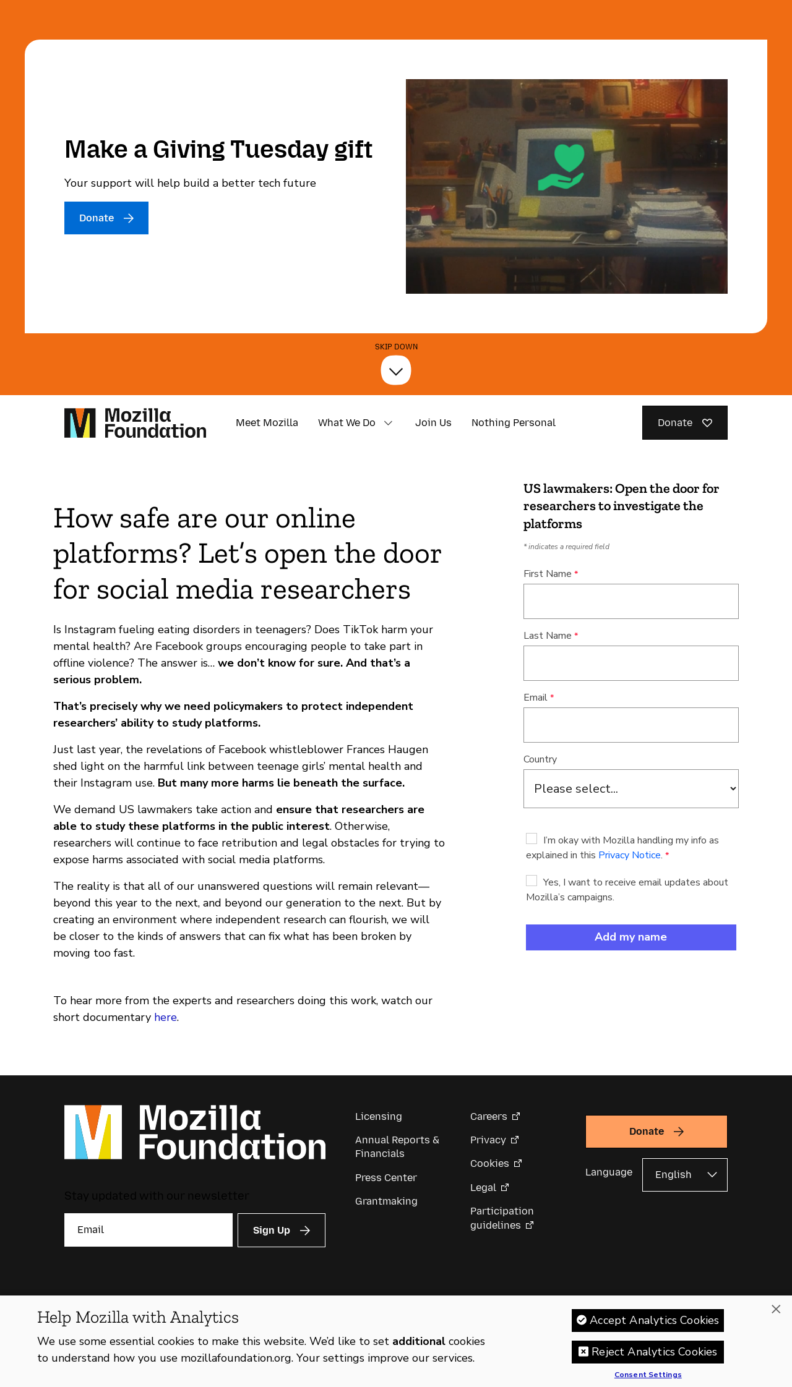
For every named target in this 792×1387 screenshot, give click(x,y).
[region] (396, 1341)
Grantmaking (386, 1201)
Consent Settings (648, 1375)
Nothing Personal (513, 423)
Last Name (547, 635)
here (165, 1017)
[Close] (776, 1309)
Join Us (433, 423)
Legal (483, 1187)
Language (608, 1172)
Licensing (378, 1116)
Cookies (489, 1163)
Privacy (488, 1140)
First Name (547, 574)
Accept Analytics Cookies (654, 1320)
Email (535, 697)
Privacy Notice (629, 855)
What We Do (347, 423)
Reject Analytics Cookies (654, 1351)
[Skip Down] (396, 369)
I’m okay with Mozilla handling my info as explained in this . (622, 848)
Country (540, 759)
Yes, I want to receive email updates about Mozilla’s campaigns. (627, 890)
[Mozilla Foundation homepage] (135, 423)
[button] (388, 423)
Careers (488, 1116)
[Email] (148, 1230)
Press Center (386, 1178)
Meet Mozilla (267, 423)
